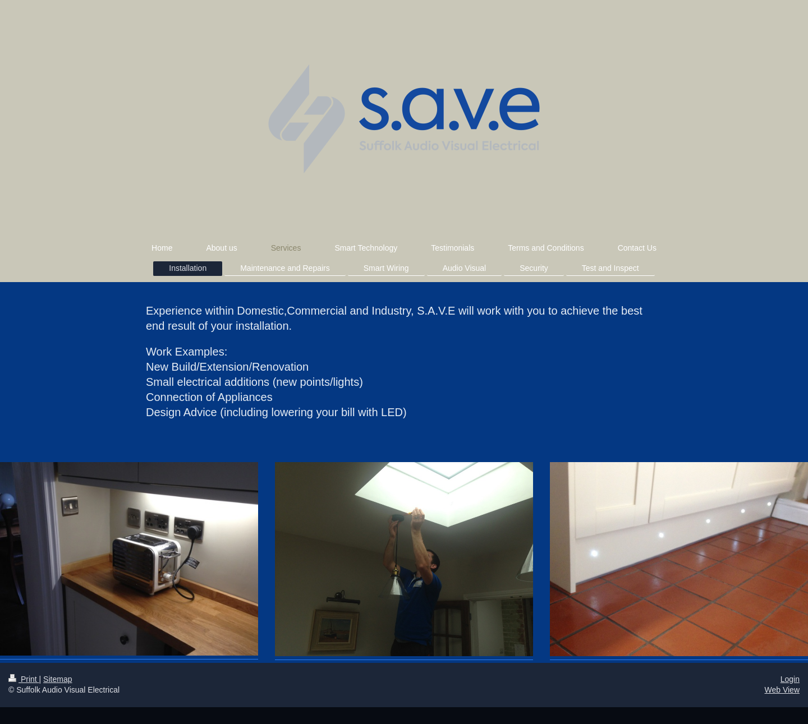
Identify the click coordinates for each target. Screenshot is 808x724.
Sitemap (57, 679)
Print (23, 679)
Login (790, 679)
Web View (782, 689)
